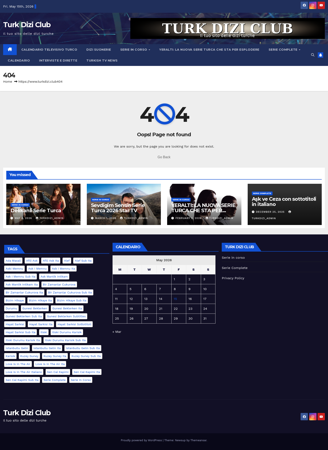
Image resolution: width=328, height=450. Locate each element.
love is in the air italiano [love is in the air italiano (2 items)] (24, 372)
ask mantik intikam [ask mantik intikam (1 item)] (54, 276)
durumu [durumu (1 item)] (11, 308)
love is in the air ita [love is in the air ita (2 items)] (50, 364)
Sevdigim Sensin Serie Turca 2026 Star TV (118, 207)
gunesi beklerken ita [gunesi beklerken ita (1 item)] (67, 308)
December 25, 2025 (271, 211)
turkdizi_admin (49, 218)
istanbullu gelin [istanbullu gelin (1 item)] (17, 348)
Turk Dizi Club (26, 24)
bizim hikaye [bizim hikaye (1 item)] (15, 300)
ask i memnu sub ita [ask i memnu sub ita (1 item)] (20, 276)
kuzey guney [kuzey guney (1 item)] (29, 356)
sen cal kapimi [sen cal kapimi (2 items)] (58, 372)
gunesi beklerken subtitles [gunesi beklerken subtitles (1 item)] (66, 316)
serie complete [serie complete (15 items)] (55, 380)
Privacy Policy (233, 278)
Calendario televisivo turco (49, 49)
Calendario (19, 60)
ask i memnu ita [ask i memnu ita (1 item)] (63, 268)
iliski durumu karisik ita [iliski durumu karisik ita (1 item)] (23, 340)
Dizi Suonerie (98, 49)
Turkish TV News (102, 60)
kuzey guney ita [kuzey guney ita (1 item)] (55, 356)
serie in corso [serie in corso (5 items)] (81, 380)
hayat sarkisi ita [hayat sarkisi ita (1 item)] (41, 324)
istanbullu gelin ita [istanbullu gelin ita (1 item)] (47, 348)
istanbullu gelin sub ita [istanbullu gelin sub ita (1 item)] (83, 348)
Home (7, 82)
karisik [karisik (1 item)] (10, 356)
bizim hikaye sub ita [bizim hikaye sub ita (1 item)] (71, 300)
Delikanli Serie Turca (35, 210)
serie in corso (20, 205)
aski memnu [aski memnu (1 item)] (14, 268)
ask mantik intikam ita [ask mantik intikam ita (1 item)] (22, 284)
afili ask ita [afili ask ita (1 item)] (51, 260)
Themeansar (198, 440)
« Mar (117, 332)
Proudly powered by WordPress (142, 440)
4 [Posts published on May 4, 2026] (116, 289)
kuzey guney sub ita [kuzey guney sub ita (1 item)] (86, 356)
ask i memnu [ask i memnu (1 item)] (37, 268)
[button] (312, 55)
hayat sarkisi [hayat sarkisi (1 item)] (15, 324)
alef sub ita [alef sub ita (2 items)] (83, 260)
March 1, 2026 (106, 218)
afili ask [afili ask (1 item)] (32, 260)
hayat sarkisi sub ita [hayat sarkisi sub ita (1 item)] (20, 332)
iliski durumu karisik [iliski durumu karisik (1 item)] (67, 332)
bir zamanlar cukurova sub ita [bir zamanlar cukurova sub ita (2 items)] (70, 292)
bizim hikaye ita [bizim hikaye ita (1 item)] (40, 300)
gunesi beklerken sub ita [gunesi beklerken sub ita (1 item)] (24, 316)
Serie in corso (134, 49)
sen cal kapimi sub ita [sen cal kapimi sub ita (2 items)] (22, 380)
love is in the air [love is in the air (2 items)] (18, 364)
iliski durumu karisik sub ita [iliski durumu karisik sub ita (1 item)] (65, 340)
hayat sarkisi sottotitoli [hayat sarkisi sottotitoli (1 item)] (74, 324)
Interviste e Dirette (58, 60)
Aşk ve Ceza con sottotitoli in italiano (284, 201)
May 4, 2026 (24, 218)
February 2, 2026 (189, 218)
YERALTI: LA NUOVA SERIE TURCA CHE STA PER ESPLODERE (209, 49)
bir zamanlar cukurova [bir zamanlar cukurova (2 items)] (59, 284)
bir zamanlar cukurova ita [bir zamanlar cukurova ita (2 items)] (24, 292)
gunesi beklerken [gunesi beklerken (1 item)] (34, 308)
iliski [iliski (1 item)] (44, 332)
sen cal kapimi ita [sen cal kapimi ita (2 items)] (87, 372)
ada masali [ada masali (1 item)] (13, 260)
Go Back (164, 157)
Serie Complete (284, 49)
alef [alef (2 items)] (67, 260)
